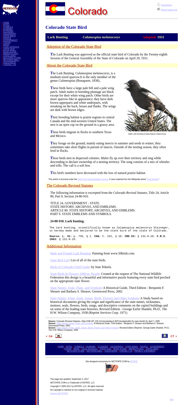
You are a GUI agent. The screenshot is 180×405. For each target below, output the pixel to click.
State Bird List (59, 260)
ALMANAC (8, 29)
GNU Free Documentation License (93, 179)
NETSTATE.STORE (12, 58)
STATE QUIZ (9, 49)
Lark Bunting (152, 179)
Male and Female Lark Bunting (70, 253)
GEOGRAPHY (9, 34)
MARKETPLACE (10, 53)
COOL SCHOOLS (11, 47)
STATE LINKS (9, 56)
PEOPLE (7, 38)
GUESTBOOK (9, 62)
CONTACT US (9, 64)
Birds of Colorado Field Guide (69, 267)
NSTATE (134, 361)
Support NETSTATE (59, 393)
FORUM (7, 42)
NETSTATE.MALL (11, 60)
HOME (6, 23)
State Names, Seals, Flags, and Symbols (76, 287)
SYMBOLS (8, 27)
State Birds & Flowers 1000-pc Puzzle (75, 273)
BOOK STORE (9, 51)
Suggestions (166, 5)
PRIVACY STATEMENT (144, 351)
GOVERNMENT (10, 40)
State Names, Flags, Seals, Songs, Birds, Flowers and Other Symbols (94, 298)
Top (171, 399)
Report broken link (169, 10)
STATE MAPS (9, 36)
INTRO (6, 25)
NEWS (6, 45)
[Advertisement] (22, 129)
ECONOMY (8, 31)
